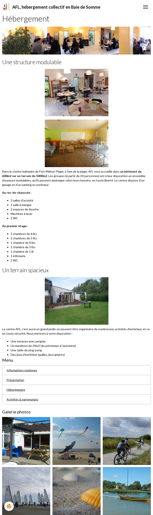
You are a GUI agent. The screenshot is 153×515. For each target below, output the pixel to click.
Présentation (15, 380)
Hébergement (16, 389)
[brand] (51, 7)
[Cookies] (9, 506)
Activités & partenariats (22, 399)
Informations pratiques (22, 370)
